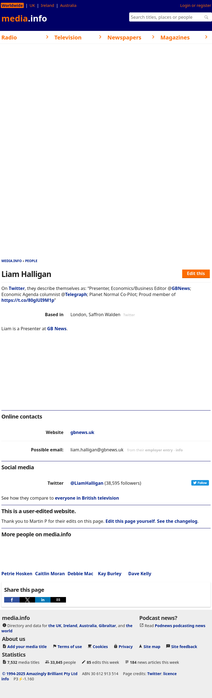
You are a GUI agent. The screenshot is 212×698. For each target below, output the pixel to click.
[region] (106, 374)
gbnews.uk (82, 432)
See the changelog (177, 521)
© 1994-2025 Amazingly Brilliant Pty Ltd (40, 673)
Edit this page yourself (130, 521)
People (31, 261)
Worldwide (12, 5)
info (179, 449)
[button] (12, 600)
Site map (152, 646)
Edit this (196, 273)
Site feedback (184, 646)
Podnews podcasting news (180, 625)
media (24, 18)
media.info (11, 261)
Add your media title (27, 646)
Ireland (47, 5)
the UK (54, 625)
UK (32, 5)
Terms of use (70, 646)
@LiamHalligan (87, 483)
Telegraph (76, 294)
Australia (68, 5)
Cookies (100, 646)
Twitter (17, 288)
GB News (57, 329)
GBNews (181, 288)
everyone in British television (87, 498)
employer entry (159, 449)
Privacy (126, 646)
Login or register (195, 5)
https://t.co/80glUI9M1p (27, 300)
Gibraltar (107, 625)
